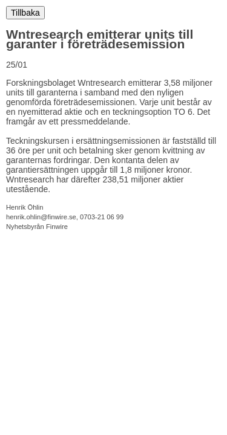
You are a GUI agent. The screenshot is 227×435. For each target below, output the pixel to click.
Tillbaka (25, 13)
